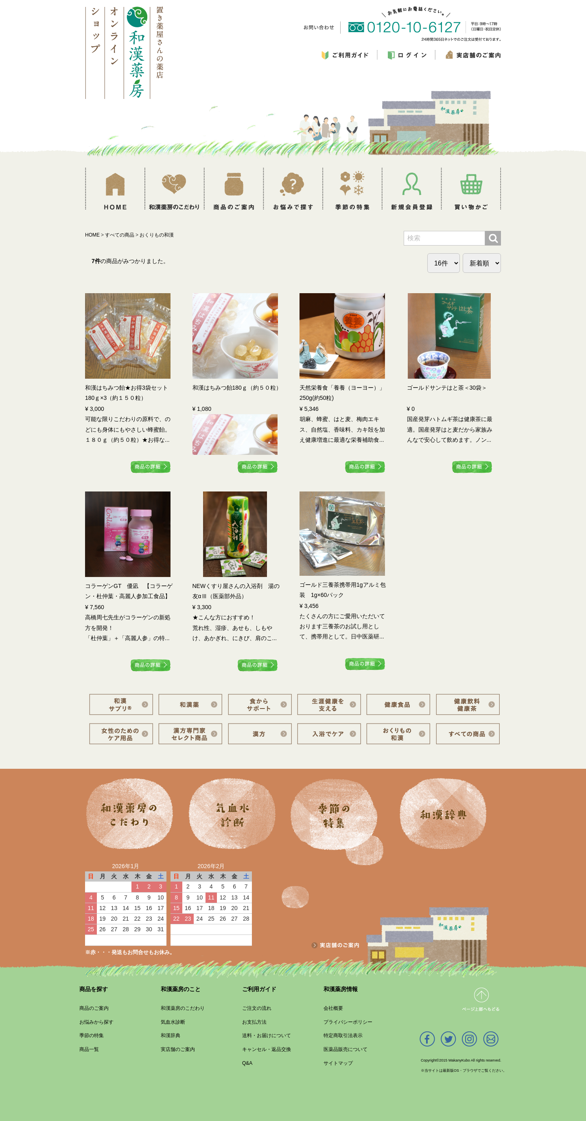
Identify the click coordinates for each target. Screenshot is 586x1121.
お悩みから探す (96, 1022)
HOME (92, 235)
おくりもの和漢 (157, 235)
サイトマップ (338, 1063)
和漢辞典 (170, 1036)
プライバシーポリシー (348, 1022)
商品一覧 (89, 1049)
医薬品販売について (345, 1049)
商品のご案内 (94, 1008)
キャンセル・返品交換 (266, 1049)
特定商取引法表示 (343, 1036)
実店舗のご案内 (178, 1049)
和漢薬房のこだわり (183, 1008)
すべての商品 (119, 235)
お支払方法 (254, 1022)
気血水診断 (173, 1022)
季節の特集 (91, 1036)
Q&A (247, 1063)
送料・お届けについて (266, 1036)
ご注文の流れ (256, 1008)
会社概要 (333, 1008)
